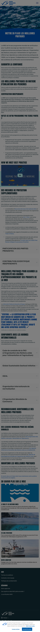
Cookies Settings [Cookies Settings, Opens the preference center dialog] (15, 630)
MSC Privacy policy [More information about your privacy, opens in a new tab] (30, 626)
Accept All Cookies (27, 630)
